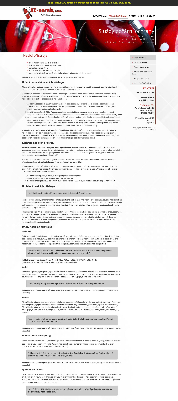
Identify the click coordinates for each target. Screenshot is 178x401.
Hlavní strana (99, 16)
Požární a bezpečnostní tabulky (142, 72)
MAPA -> (150, 123)
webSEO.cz (152, 130)
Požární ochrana (117, 16)
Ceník (141, 16)
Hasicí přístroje (139, 57)
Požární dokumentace (141, 67)
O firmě (132, 16)
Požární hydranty (139, 62)
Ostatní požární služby (141, 83)
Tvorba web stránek (140, 130)
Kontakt (150, 16)
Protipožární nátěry (140, 78)
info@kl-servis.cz (146, 100)
